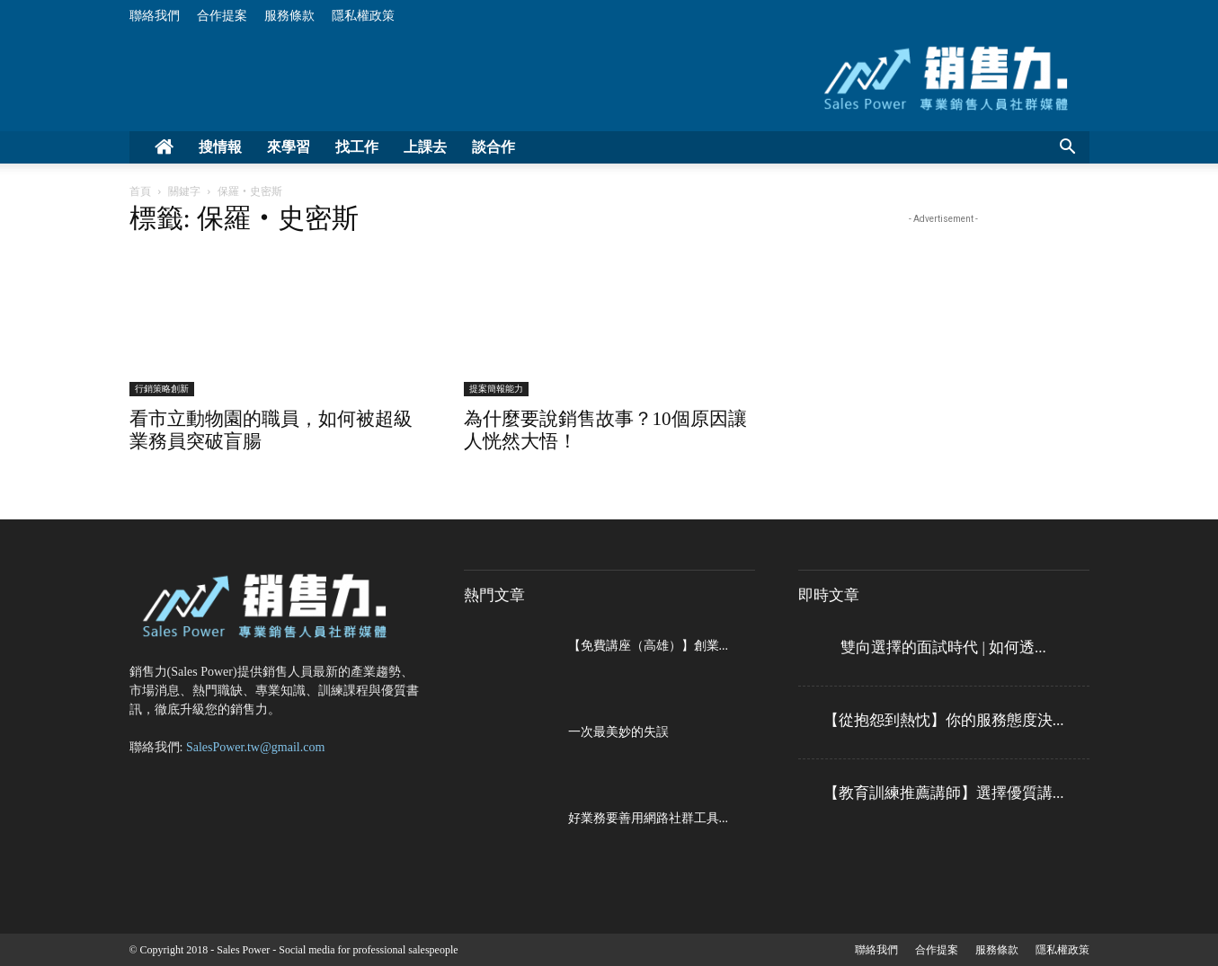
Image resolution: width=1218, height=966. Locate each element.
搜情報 (220, 147)
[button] (1067, 148)
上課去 (425, 147)
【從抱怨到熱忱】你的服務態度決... (943, 720)
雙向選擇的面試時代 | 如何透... (943, 647)
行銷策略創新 (162, 389)
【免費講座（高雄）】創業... (648, 645)
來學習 (288, 147)
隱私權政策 (363, 15)
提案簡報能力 (496, 389)
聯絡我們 (154, 15)
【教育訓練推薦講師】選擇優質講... (943, 793)
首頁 (140, 191)
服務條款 (289, 15)
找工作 (356, 147)
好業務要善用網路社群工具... (648, 818)
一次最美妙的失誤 (618, 732)
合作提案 (222, 15)
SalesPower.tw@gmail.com (255, 747)
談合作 (493, 147)
